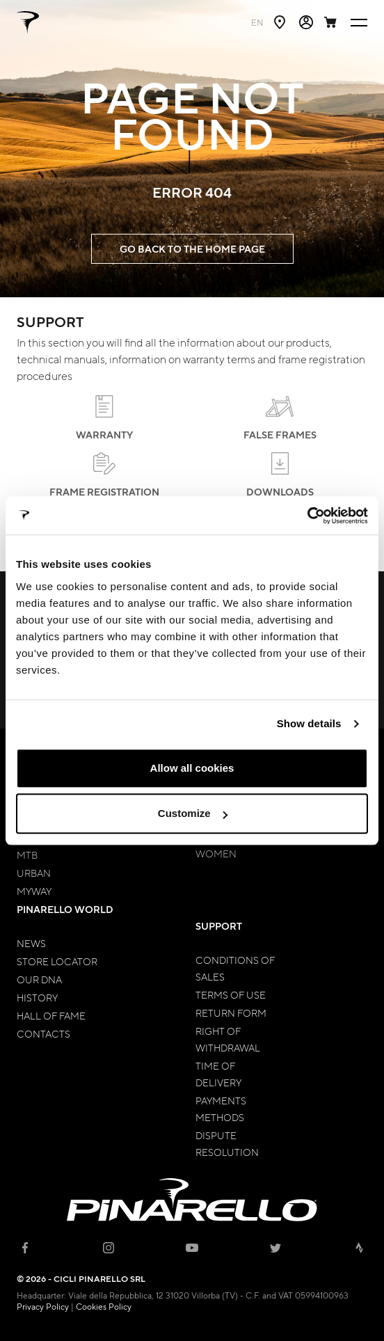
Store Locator (57, 961)
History (37, 997)
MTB (27, 854)
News (31, 943)
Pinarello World (65, 909)
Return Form (230, 1012)
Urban (34, 872)
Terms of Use (230, 994)
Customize (192, 813)
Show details (309, 723)
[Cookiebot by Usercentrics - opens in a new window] (307, 516)
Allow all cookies (192, 768)
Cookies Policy (103, 1306)
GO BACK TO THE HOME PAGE (192, 248)
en (257, 22)
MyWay (34, 890)
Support (218, 926)
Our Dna (39, 979)
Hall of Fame (51, 1015)
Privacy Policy (43, 1306)
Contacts (43, 1033)
